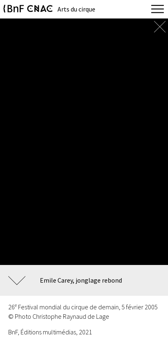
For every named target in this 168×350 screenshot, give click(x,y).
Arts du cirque (76, 9)
